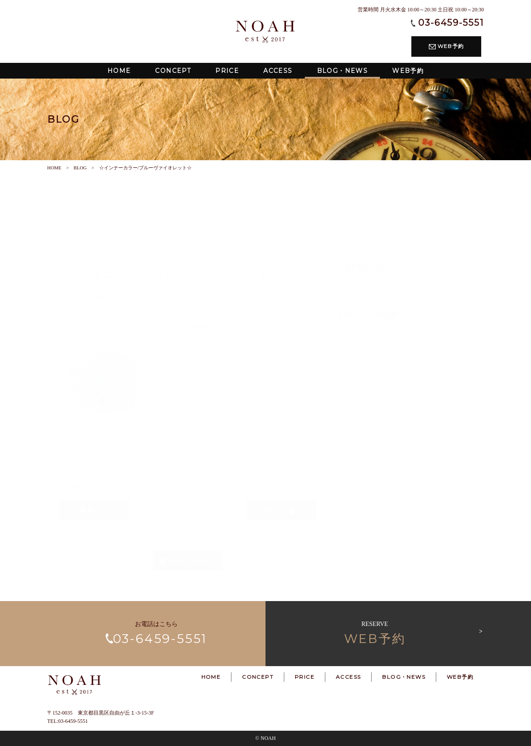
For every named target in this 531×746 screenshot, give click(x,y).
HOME (54, 167)
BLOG (80, 167)
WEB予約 (446, 46)
